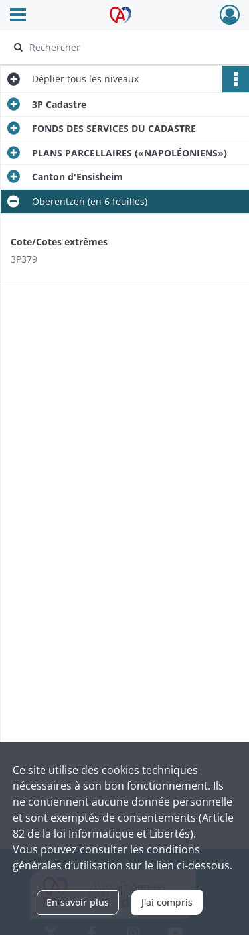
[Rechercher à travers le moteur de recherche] (123, 47)
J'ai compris (167, 902)
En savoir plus (77, 902)
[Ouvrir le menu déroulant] (18, 16)
